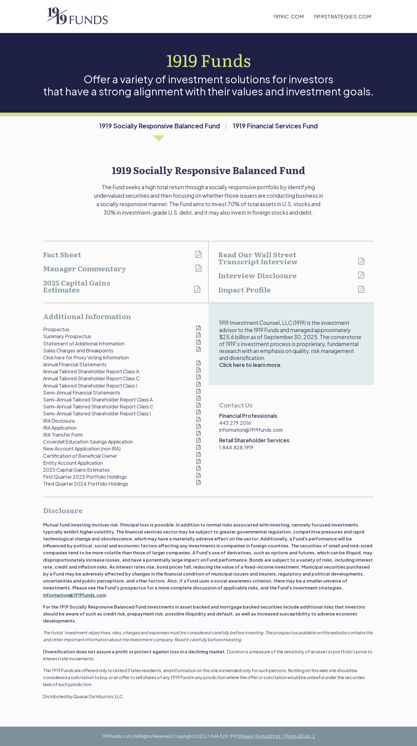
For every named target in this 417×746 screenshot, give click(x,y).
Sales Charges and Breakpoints (78, 350)
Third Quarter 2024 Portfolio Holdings (85, 483)
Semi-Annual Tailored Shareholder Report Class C (98, 406)
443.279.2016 (235, 423)
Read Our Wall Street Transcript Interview (258, 257)
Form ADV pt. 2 (300, 736)
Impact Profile (244, 289)
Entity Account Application (73, 463)
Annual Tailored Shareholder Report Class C (91, 378)
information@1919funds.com (251, 430)
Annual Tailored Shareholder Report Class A (91, 371)
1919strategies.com (343, 16)
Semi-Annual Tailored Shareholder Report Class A (98, 399)
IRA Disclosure (59, 421)
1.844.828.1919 (236, 447)
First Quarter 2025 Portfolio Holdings (85, 477)
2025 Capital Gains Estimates (76, 286)
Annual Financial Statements (75, 364)
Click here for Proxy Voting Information (86, 357)
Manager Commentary (84, 268)
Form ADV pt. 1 (270, 736)
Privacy (246, 736)
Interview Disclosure (257, 275)
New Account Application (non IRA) (82, 448)
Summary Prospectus (67, 336)
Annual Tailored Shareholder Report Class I (90, 385)
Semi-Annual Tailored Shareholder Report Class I (97, 413)
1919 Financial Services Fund (275, 126)
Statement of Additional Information (84, 343)
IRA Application (60, 427)
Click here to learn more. (250, 364)
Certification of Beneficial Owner (80, 456)
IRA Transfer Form (63, 434)
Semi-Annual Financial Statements (81, 392)
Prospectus (56, 329)
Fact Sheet (62, 254)
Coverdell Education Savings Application (88, 441)
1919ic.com (288, 16)
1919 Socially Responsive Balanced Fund (159, 126)
